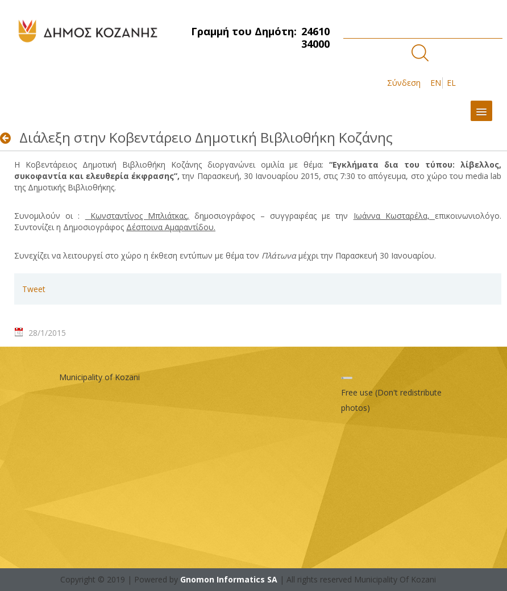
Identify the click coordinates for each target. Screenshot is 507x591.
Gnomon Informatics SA (228, 579)
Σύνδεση (404, 82)
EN (435, 82)
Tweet (33, 289)
